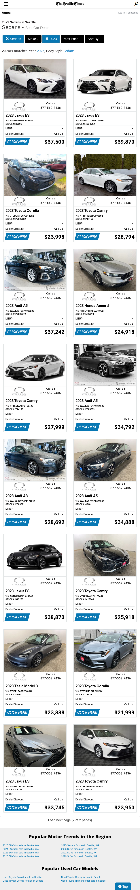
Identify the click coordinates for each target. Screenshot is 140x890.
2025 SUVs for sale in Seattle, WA (21, 845)
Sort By (94, 39)
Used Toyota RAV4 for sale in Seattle (22, 877)
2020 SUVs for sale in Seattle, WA (21, 856)
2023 (51, 39)
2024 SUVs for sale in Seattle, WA (21, 849)
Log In (121, 12)
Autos (6, 12)
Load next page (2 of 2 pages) (70, 820)
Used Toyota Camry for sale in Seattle (81, 877)
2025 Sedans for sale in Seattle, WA (80, 845)
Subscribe (133, 12)
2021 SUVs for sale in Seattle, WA (79, 852)
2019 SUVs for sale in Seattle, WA (79, 856)
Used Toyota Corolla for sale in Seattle (23, 880)
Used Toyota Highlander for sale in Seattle (83, 880)
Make (33, 39)
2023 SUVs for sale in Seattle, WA (79, 849)
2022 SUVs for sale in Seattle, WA (21, 852)
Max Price (72, 39)
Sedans (13, 39)
